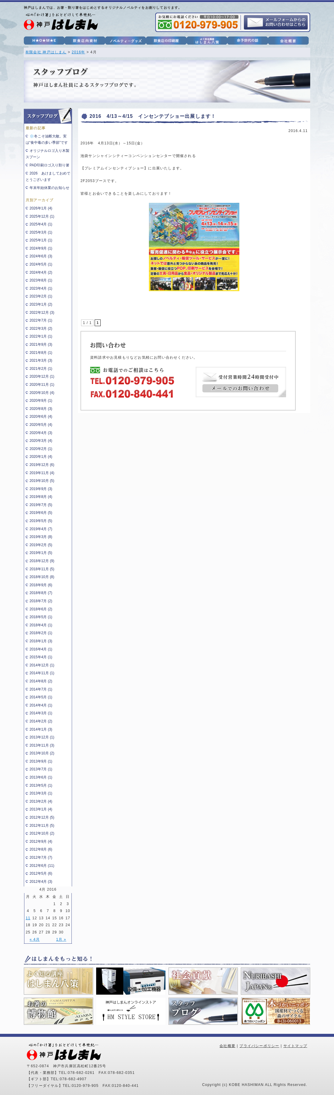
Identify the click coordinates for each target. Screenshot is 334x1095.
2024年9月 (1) (41, 248)
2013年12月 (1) (42, 737)
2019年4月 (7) (41, 529)
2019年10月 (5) (42, 481)
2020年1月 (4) (41, 457)
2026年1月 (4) (41, 208)
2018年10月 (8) (42, 577)
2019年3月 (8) (41, 537)
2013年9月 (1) (41, 761)
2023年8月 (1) (41, 280)
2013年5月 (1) (41, 785)
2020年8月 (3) (41, 409)
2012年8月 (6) (41, 849)
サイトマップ (295, 1046)
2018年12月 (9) (42, 561)
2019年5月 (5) (41, 521)
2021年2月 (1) (41, 369)
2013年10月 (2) (42, 753)
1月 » (61, 939)
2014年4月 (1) (41, 705)
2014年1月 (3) (41, 729)
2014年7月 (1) (41, 689)
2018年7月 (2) (41, 601)
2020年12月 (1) (42, 376)
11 (28, 918)
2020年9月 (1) (41, 400)
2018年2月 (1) (41, 633)
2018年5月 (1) (41, 617)
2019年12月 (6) (42, 465)
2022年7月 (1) (41, 320)
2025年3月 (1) (41, 232)
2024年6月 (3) (41, 256)
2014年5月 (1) (41, 697)
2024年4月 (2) (41, 272)
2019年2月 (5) (41, 545)
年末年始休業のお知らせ (49, 188)
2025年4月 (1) (41, 224)
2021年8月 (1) (41, 353)
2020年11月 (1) (42, 384)
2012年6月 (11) (42, 866)
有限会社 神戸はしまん (46, 52)
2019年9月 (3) (41, 489)
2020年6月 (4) (41, 416)
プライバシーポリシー (259, 1046)
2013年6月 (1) (41, 777)
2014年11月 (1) (42, 673)
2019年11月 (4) (42, 473)
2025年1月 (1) (41, 240)
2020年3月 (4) (41, 441)
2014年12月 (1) (42, 665)
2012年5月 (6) (41, 873)
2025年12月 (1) (42, 216)
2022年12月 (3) (42, 312)
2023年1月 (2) (41, 304)
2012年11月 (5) (42, 825)
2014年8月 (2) (41, 681)
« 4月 (34, 939)
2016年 (78, 52)
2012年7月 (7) (41, 857)
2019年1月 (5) (41, 553)
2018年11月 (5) (42, 569)
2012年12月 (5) (42, 817)
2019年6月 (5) (41, 513)
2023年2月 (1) (41, 296)
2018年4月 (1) (41, 625)
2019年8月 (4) (41, 497)
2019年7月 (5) (41, 505)
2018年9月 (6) (41, 585)
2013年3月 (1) (41, 793)
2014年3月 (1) (41, 713)
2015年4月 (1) (41, 657)
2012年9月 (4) (41, 841)
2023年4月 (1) (41, 288)
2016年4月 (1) (41, 649)
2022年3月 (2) (41, 328)
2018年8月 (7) (41, 593)
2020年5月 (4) (41, 425)
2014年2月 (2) (41, 721)
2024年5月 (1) (41, 264)
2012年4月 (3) (41, 881)
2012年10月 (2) (42, 833)
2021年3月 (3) (41, 360)
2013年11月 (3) (42, 745)
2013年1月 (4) (41, 809)
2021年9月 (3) (41, 344)
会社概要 (227, 1046)
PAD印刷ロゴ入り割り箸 (49, 165)
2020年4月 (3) (41, 433)
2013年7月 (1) (41, 769)
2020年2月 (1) (41, 449)
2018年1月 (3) (41, 641)
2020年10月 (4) (42, 393)
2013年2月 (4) (41, 801)
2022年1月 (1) (41, 336)
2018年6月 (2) (41, 609)
